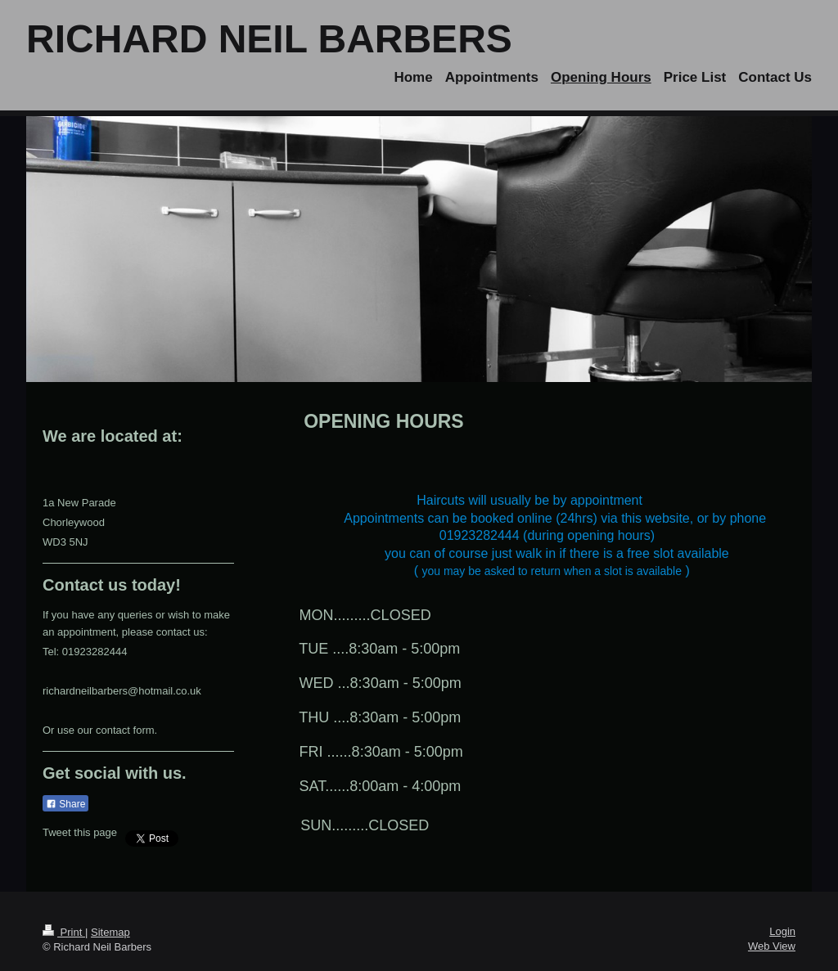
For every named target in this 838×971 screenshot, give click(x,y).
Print (64, 932)
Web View (771, 946)
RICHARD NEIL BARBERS (269, 39)
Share (65, 804)
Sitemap (110, 932)
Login (782, 931)
